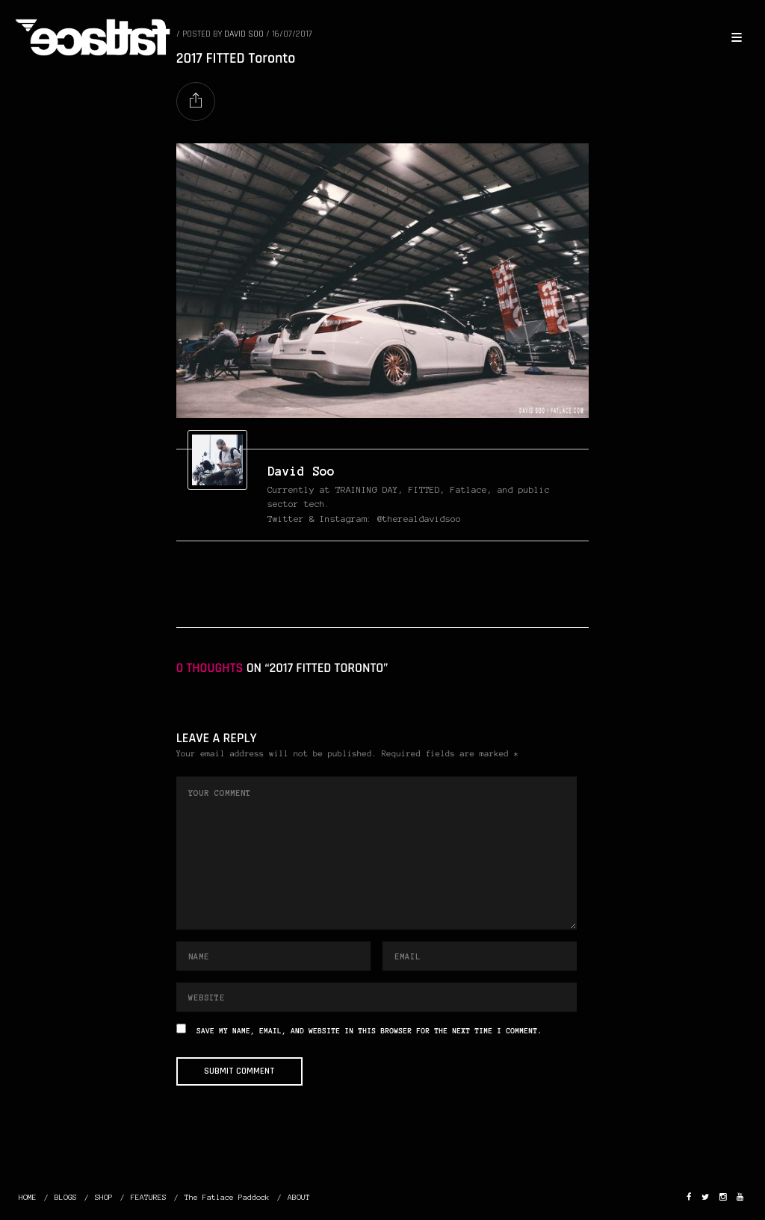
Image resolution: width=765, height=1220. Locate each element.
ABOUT (299, 1197)
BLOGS (66, 1197)
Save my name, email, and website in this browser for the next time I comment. (369, 1031)
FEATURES (149, 1197)
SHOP (104, 1197)
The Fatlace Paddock (227, 1197)
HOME (28, 1197)
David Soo (301, 471)
